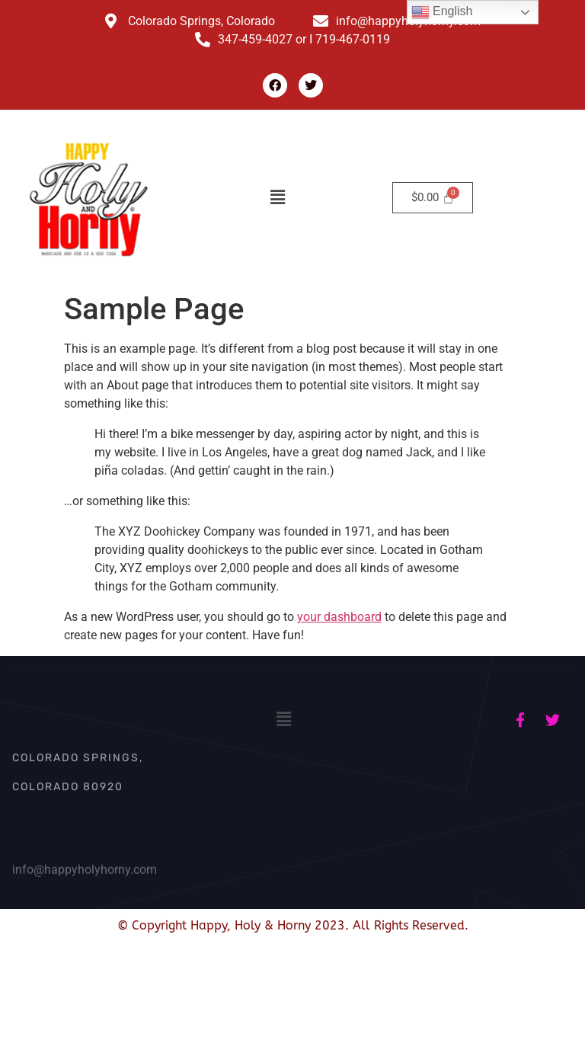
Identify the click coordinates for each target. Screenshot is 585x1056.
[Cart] (432, 197)
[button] (278, 197)
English (442, 12)
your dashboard (339, 617)
